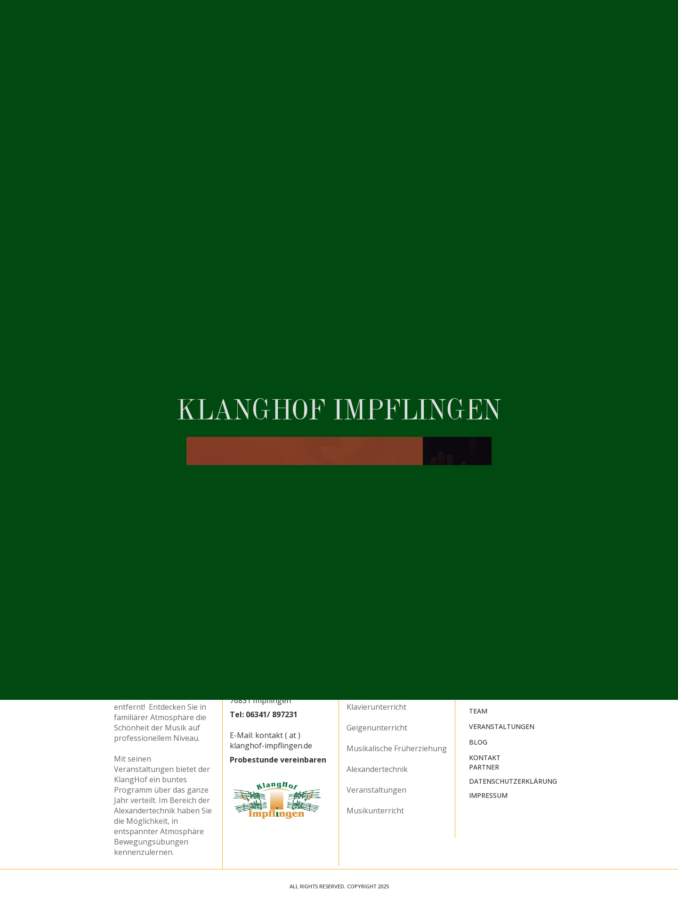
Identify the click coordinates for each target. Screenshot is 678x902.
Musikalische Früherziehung (397, 748)
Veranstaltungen (376, 790)
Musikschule (492, 680)
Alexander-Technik (503, 695)
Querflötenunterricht (384, 686)
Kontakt (484, 757)
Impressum (488, 795)
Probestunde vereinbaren (278, 759)
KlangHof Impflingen (508, 664)
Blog (478, 742)
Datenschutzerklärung (513, 781)
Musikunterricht (375, 810)
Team (478, 710)
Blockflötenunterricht (384, 665)
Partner (484, 767)
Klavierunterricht (376, 707)
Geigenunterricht (377, 727)
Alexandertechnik (377, 769)
